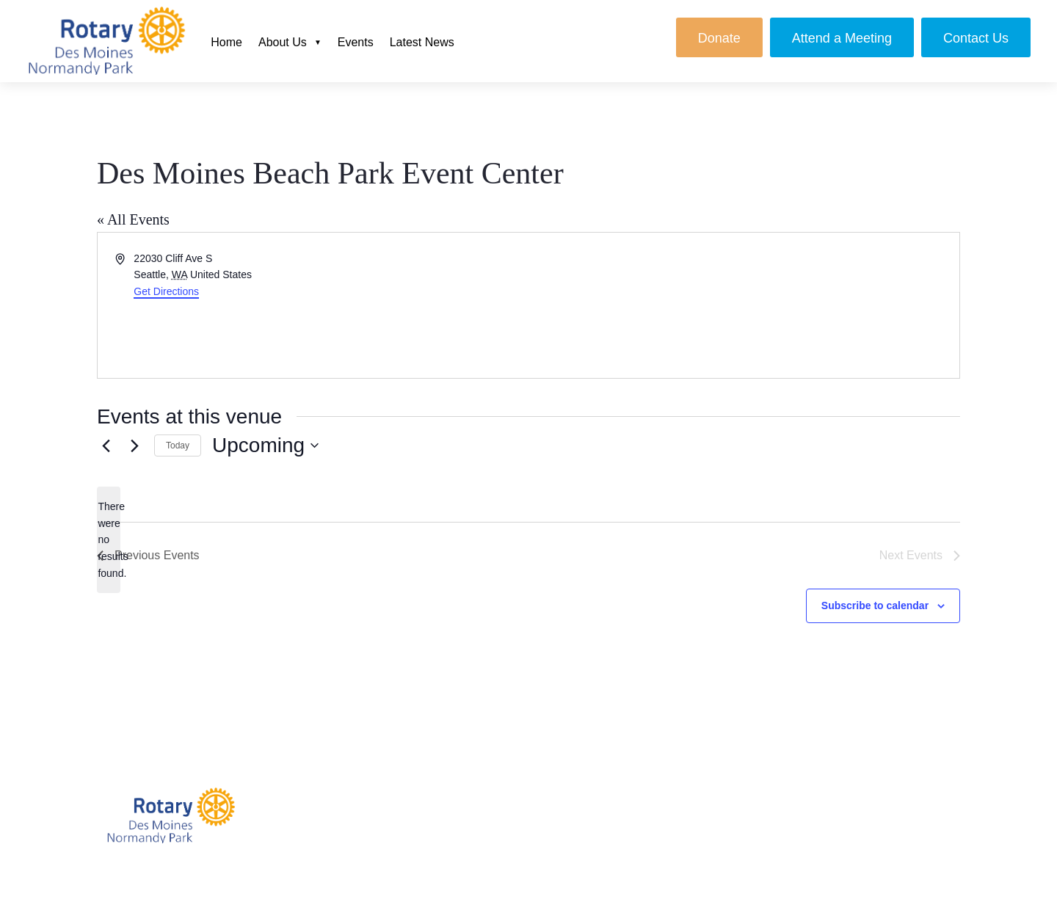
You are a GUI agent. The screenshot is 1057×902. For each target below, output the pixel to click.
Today (177, 445)
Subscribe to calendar (875, 605)
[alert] (108, 540)
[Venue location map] (743, 305)
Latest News (422, 42)
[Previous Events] (106, 445)
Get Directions (166, 291)
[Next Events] (134, 445)
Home (226, 42)
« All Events (133, 219)
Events (356, 42)
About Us (282, 42)
